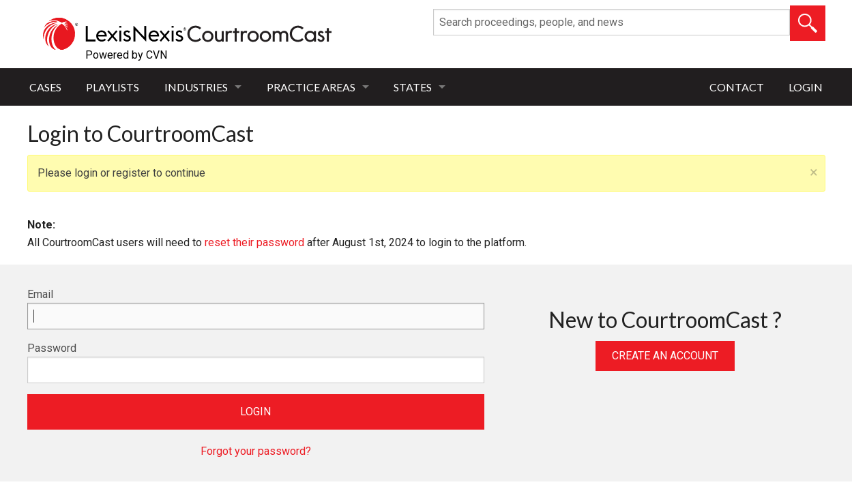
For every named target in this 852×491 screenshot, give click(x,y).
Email (40, 294)
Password (51, 348)
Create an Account (665, 355)
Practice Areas (311, 86)
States (413, 86)
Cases (45, 86)
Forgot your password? (256, 451)
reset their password (254, 242)
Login (806, 86)
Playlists (112, 86)
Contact (736, 86)
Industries (196, 86)
